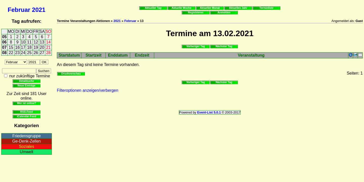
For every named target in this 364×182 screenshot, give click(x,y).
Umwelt (26, 152)
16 (17, 47)
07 (4, 47)
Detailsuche (26, 80)
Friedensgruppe (26, 136)
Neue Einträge (27, 85)
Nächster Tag (224, 46)
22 (11, 53)
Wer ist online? (26, 103)
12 (36, 42)
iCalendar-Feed (26, 116)
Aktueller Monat (210, 7)
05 (4, 37)
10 (23, 42)
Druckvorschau (71, 73)
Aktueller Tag (153, 7)
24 (23, 53)
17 (23, 47)
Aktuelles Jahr (238, 7)
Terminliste (266, 7)
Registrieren (195, 12)
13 (42, 42)
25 (29, 53)
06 (4, 42)
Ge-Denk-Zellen (26, 141)
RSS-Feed (26, 111)
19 (36, 47)
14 (48, 42)
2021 (38, 9)
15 (11, 47)
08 (4, 53)
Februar (19, 9)
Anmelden (224, 12)
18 (29, 47)
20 (42, 47)
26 (36, 53)
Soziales (26, 146)
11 (29, 42)
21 (48, 47)
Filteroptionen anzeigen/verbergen (87, 90)
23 (17, 53)
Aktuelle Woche (181, 7)
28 (48, 53)
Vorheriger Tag (195, 46)
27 (42, 53)
